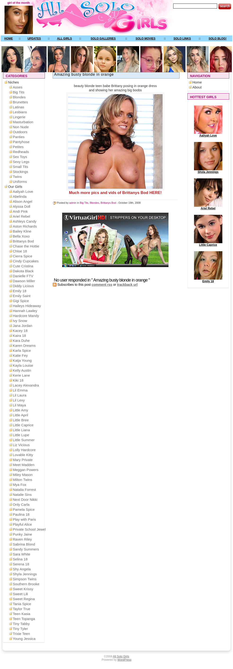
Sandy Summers (26, 549)
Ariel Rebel (208, 207)
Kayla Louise (23, 365)
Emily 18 (208, 280)
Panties (19, 137)
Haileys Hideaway (27, 306)
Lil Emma (20, 390)
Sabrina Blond (24, 544)
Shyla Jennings (208, 171)
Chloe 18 (20, 251)
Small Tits (20, 167)
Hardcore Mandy (26, 316)
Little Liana (21, 430)
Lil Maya (19, 405)
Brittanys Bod (108, 202)
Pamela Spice (24, 509)
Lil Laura (19, 395)
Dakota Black (23, 271)
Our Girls (15, 187)
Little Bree (21, 420)
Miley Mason (23, 475)
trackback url (127, 284)
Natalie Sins (22, 495)
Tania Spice (22, 604)
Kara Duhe (21, 341)
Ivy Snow (20, 321)
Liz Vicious (21, 445)
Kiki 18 (18, 380)
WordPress (124, 659)
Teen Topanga (24, 619)
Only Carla (21, 504)
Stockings (20, 172)
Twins (17, 177)
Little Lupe (21, 435)
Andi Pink (20, 211)
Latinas (18, 107)
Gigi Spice (21, 301)
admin (72, 202)
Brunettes (20, 102)
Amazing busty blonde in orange (84, 74)
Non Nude (21, 127)
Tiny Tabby (21, 624)
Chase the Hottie (26, 246)
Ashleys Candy (24, 221)
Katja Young (22, 360)
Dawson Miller (24, 281)
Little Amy (20, 410)
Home (197, 82)
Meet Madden (24, 465)
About (197, 87)
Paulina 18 (21, 514)
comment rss (102, 284)
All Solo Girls (121, 656)
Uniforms (20, 182)
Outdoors (20, 132)
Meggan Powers (25, 470)
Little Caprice (208, 243)
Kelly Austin (22, 370)
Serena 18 (21, 564)
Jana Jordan (22, 326)
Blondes (94, 202)
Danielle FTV (23, 276)
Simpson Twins (25, 579)
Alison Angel (22, 201)
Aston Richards (25, 226)
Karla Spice (22, 350)
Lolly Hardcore (24, 450)
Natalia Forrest (24, 490)
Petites (18, 147)
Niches (13, 82)
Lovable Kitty (23, 455)
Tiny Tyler (20, 629)
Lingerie (19, 117)
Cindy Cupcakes (26, 261)
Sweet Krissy (23, 589)
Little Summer (24, 440)
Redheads (21, 152)
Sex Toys (20, 157)
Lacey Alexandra (26, 385)
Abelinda (19, 196)
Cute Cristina (23, 266)
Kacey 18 (20, 331)
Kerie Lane (21, 375)
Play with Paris (24, 519)
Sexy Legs (21, 162)
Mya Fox (19, 485)
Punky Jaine (22, 534)
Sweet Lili (20, 594)
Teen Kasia (21, 614)
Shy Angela (22, 569)
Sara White (21, 554)
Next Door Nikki (25, 499)
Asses (17, 87)
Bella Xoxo (21, 236)
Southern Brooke (26, 584)
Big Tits (84, 202)
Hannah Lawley (25, 311)
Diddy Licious (23, 286)
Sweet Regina (24, 599)
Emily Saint (21, 296)
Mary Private (23, 460)
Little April (20, 415)
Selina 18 (20, 559)
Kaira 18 (19, 336)
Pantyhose (21, 142)
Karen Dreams (24, 345)
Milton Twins (22, 480)
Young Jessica (24, 639)
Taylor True (21, 609)
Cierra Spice (22, 256)
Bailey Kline (22, 231)
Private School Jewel (29, 529)
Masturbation (23, 122)
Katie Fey (20, 355)
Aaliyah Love (208, 134)
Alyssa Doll (21, 206)
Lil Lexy (19, 400)
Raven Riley (22, 539)
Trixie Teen (21, 634)
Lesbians (20, 112)
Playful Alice (22, 524)
